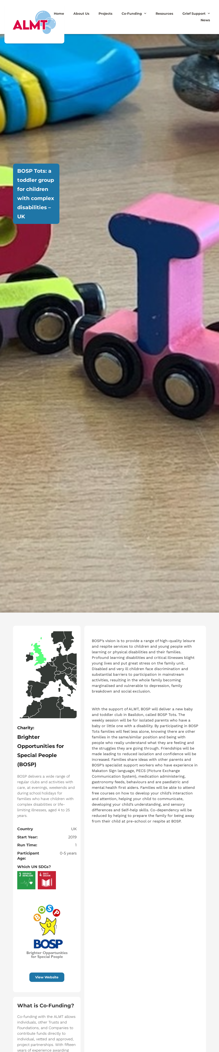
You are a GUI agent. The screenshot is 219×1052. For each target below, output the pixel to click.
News (205, 20)
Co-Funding (134, 13)
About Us (81, 13)
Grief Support (196, 13)
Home (59, 13)
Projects (105, 13)
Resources (164, 13)
